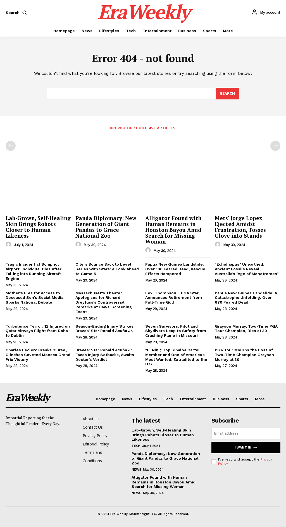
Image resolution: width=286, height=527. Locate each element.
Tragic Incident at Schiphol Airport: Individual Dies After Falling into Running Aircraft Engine (33, 271)
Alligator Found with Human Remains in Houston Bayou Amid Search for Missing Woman (173, 229)
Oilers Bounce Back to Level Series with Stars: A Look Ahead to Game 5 (107, 269)
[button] (17, 12)
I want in (246, 447)
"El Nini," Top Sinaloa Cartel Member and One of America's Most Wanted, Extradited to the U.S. (176, 357)
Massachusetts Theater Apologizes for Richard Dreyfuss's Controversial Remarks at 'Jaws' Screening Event (103, 302)
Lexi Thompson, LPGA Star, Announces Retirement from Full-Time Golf (173, 298)
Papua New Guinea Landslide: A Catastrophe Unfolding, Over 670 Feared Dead (246, 298)
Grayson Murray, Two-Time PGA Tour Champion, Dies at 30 (246, 328)
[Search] (227, 94)
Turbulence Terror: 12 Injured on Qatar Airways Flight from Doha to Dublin (38, 331)
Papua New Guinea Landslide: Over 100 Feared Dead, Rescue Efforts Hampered (175, 269)
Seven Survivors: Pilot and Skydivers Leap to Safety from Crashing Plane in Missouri (175, 331)
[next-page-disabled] (275, 146)
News (136, 469)
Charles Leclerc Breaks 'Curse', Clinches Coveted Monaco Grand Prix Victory (38, 355)
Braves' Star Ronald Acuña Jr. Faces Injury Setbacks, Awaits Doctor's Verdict (104, 355)
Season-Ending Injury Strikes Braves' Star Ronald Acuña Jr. (104, 328)
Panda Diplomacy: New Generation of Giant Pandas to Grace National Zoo (105, 226)
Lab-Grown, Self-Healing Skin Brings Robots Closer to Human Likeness (38, 226)
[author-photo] (9, 245)
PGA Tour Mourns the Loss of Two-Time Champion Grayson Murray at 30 (244, 355)
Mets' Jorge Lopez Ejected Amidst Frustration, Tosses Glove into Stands (240, 226)
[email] (245, 433)
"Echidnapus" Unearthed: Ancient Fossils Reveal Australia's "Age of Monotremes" (247, 269)
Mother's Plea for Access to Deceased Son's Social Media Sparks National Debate (34, 298)
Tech (136, 446)
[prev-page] (11, 146)
